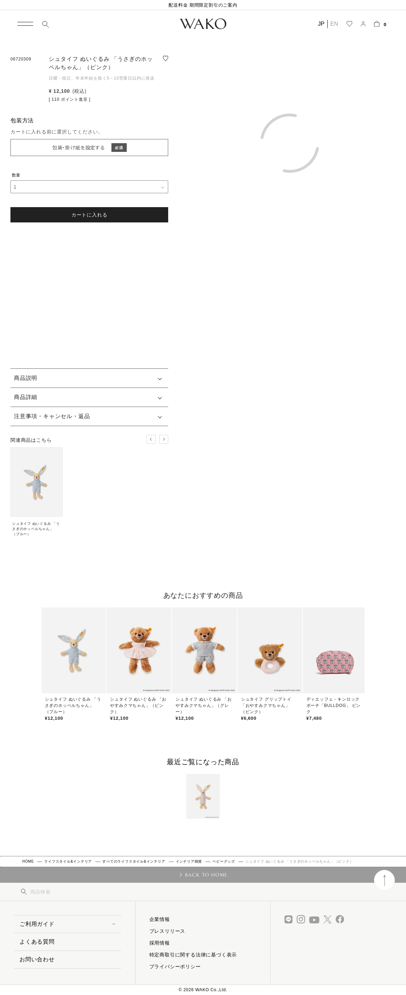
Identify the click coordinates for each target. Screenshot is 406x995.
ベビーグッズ (223, 861)
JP (321, 24)
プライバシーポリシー (175, 966)
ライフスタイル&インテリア (68, 861)
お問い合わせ (37, 959)
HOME (28, 861)
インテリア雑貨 (189, 861)
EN (334, 24)
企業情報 (159, 919)
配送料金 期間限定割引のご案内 (203, 5)
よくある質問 (37, 942)
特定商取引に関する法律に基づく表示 (193, 954)
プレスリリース (167, 931)
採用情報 (159, 943)
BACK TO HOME (206, 875)
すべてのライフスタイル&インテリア (133, 861)
